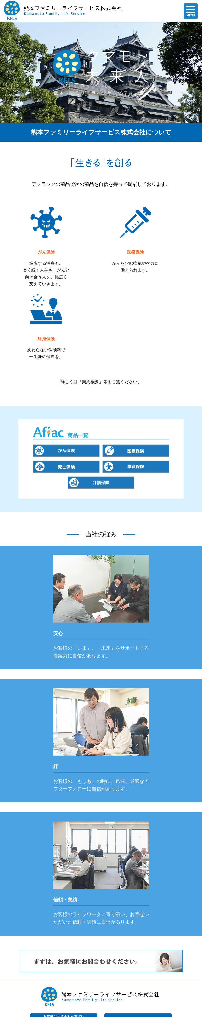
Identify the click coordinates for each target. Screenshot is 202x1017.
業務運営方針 (82, 1006)
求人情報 (11, 1012)
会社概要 (11, 1006)
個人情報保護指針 (36, 1006)
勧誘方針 (61, 1006)
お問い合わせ (32, 1012)
